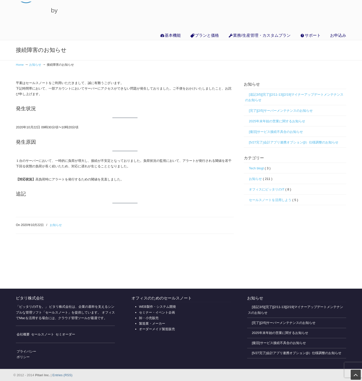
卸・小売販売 (149, 318)
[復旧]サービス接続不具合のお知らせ (276, 132)
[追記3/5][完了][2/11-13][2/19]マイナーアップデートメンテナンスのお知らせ (294, 97)
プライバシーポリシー (26, 354)
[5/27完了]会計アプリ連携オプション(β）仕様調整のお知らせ (293, 142)
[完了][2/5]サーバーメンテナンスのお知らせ (281, 110)
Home (20, 64)
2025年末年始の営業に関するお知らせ (277, 121)
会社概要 (23, 334)
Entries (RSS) (62, 375)
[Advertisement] (295, 246)
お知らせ (35, 64)
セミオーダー (65, 334)
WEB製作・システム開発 (157, 307)
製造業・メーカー (152, 323)
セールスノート (42, 334)
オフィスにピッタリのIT (270, 189)
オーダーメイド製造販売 (157, 329)
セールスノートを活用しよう (273, 200)
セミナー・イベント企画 (157, 312)
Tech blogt (259, 168)
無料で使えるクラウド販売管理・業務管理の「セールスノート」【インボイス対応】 (38, 15)
